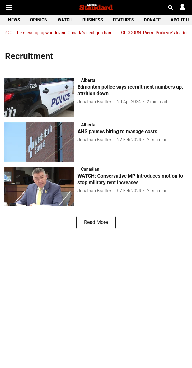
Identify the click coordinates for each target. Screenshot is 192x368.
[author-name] (95, 102)
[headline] (132, 90)
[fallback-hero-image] (40, 97)
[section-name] (132, 80)
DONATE (152, 19)
